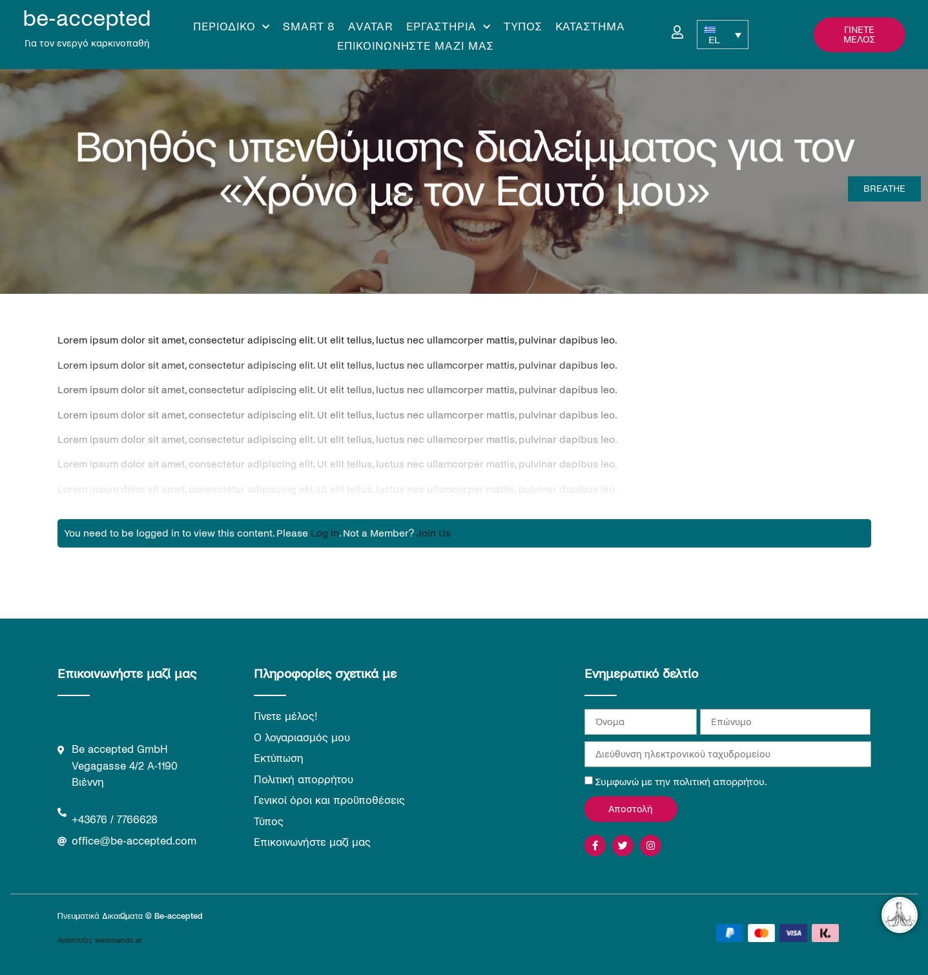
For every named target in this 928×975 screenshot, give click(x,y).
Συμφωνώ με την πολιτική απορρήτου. (681, 781)
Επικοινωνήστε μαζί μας (415, 46)
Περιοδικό (231, 27)
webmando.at (118, 940)
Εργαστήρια (448, 27)
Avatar (370, 27)
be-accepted (87, 18)
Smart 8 (309, 27)
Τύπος (523, 27)
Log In (325, 533)
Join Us (434, 533)
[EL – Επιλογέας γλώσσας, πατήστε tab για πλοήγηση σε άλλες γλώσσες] (722, 34)
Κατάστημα (590, 27)
